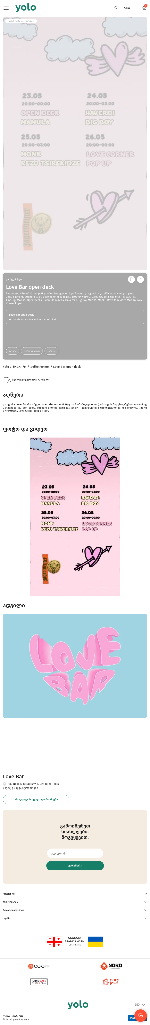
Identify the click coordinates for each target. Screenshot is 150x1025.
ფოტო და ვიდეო (32, 351)
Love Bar (13, 776)
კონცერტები (14, 279)
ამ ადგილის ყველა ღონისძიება (36, 799)
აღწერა (12, 351)
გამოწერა (75, 865)
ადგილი (51, 351)
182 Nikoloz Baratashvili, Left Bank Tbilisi (34, 784)
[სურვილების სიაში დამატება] (140, 279)
